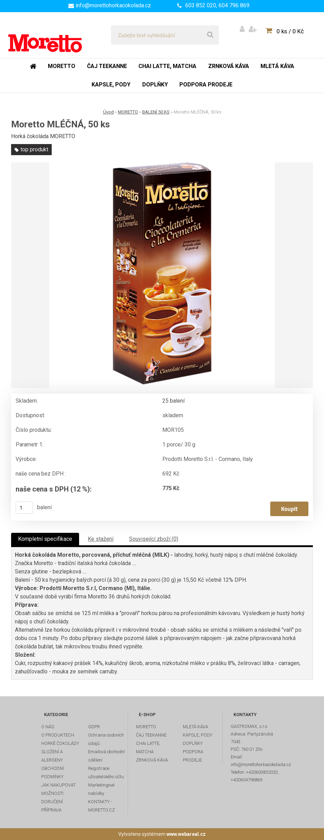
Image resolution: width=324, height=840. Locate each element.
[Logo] (56, 35)
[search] (210, 35)
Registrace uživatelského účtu (106, 772)
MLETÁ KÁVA (195, 726)
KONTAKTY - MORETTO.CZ (101, 806)
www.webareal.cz (186, 834)
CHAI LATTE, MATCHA (148, 747)
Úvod (108, 112)
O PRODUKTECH (57, 735)
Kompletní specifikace (45, 539)
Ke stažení (100, 539)
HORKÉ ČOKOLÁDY (60, 743)
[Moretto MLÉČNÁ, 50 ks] (162, 275)
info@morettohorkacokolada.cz (113, 5)
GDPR (94, 726)
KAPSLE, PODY (197, 735)
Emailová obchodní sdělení (106, 756)
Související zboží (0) (153, 539)
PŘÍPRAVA (51, 810)
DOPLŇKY (193, 743)
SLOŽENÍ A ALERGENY (52, 756)
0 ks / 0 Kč (290, 31)
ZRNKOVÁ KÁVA (152, 760)
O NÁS (47, 726)
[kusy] (24, 508)
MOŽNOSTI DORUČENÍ (52, 797)
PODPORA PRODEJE (193, 756)
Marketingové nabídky (101, 789)
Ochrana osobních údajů (106, 739)
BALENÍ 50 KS (156, 112)
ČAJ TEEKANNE (151, 735)
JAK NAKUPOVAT (58, 785)
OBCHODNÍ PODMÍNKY (52, 772)
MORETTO (128, 112)
